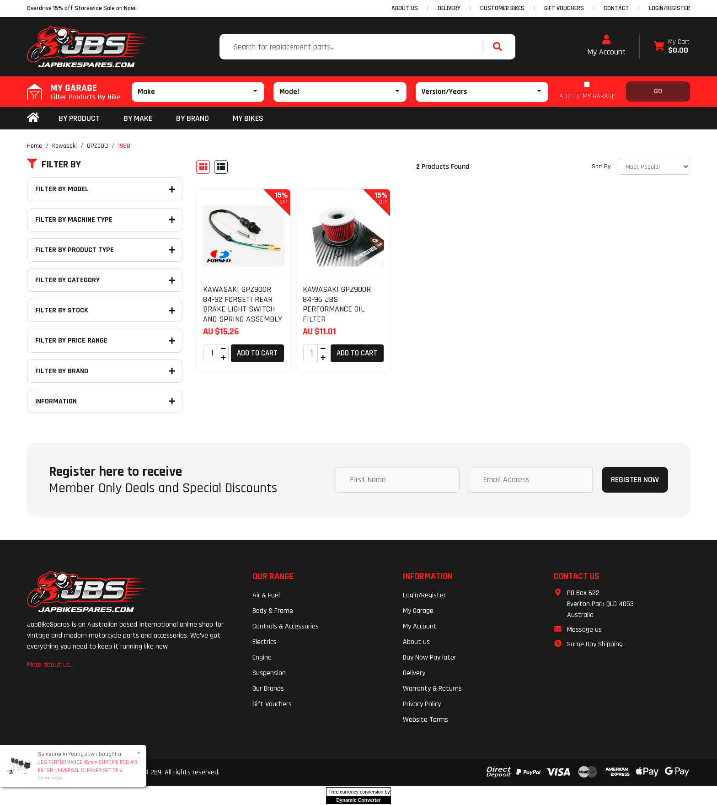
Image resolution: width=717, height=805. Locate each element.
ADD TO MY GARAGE (587, 96)
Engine (262, 657)
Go (658, 91)
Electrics (264, 642)
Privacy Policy (422, 704)
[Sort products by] (654, 167)
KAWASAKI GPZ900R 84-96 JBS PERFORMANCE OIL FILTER (337, 304)
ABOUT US (404, 8)
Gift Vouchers (272, 704)
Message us (584, 629)
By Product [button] (79, 118)
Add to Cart (257, 353)
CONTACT (616, 8)
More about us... (50, 665)
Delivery (414, 673)
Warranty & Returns (432, 688)
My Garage (418, 611)
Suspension (269, 673)
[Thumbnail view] (203, 167)
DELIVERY (449, 8)
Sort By (601, 166)
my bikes (248, 118)
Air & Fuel (266, 595)
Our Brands (268, 688)
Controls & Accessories (285, 626)
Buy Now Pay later (429, 657)
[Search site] (499, 46)
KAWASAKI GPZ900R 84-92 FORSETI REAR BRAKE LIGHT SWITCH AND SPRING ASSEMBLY (242, 304)
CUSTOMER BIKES (502, 8)
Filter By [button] (54, 165)
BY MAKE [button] (137, 118)
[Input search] (352, 46)
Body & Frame (272, 611)
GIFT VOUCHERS (564, 8)
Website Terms (425, 719)
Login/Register (669, 8)
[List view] (221, 167)
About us (416, 642)
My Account (606, 45)
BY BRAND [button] (192, 118)
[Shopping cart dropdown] (671, 46)
